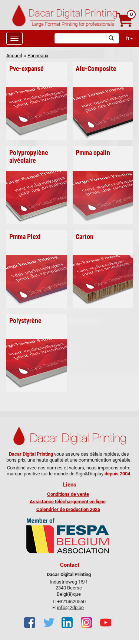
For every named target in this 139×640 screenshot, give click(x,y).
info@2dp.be (70, 607)
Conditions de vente (68, 494)
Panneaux (37, 55)
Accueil (14, 55)
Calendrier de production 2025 (68, 509)
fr (129, 38)
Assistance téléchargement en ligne (68, 501)
